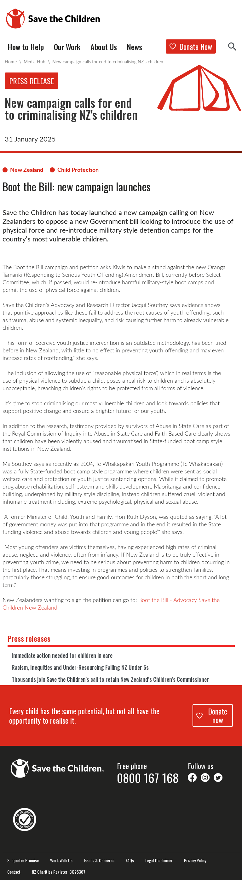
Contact (13, 872)
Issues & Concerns (99, 860)
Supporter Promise (23, 860)
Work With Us (61, 860)
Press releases (29, 638)
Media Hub (34, 62)
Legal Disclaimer (159, 860)
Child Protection (78, 169)
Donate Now (191, 46)
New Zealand (26, 169)
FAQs (130, 860)
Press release (31, 80)
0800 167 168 (148, 778)
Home (11, 62)
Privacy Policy (195, 860)
